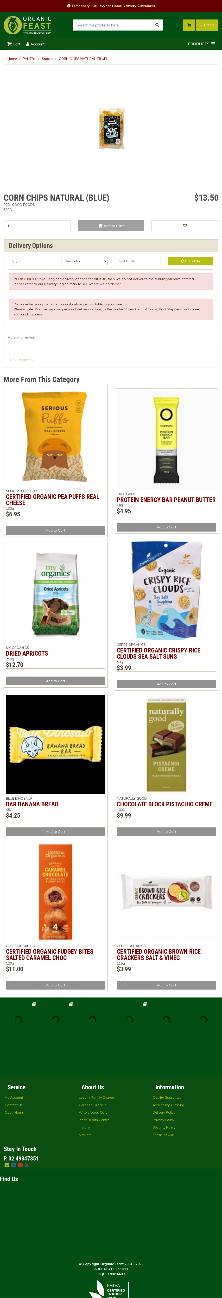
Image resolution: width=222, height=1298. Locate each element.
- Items (207, 25)
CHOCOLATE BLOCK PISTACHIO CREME (165, 804)
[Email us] (7, 1128)
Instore (84, 1090)
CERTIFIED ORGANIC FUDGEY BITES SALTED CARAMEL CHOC (49, 954)
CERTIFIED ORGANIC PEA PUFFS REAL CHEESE (52, 500)
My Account (14, 1060)
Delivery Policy (164, 1075)
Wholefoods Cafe (93, 1075)
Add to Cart (111, 225)
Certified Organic (92, 1068)
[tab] (21, 337)
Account (35, 44)
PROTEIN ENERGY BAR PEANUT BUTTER (166, 499)
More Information (21, 337)
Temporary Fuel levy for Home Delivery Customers (111, 6)
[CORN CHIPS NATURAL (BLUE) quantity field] (37, 225)
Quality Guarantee (167, 1060)
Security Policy (164, 1090)
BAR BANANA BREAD (32, 804)
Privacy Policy (163, 1083)
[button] (185, 225)
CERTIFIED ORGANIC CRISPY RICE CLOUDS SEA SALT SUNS (158, 653)
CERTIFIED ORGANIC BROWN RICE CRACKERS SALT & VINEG (159, 954)
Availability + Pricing (168, 1068)
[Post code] (137, 261)
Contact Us (14, 1068)
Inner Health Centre (94, 1083)
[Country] (84, 261)
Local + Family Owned (96, 1060)
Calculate (190, 261)
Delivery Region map (60, 284)
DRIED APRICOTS (27, 653)
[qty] (31, 261)
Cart (13, 44)
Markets (85, 1098)
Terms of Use (163, 1098)
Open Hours (14, 1075)
